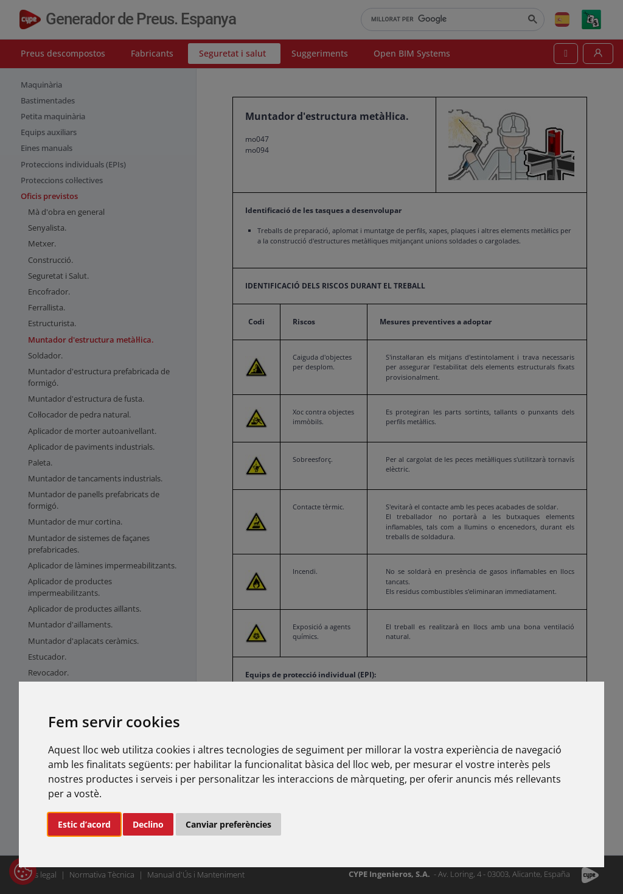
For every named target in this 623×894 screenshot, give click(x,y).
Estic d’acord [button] (84, 824)
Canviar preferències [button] (228, 824)
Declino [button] (148, 824)
